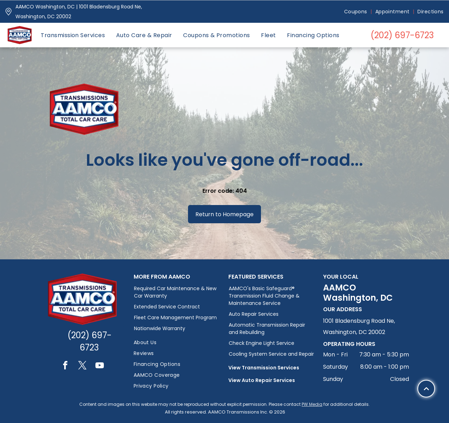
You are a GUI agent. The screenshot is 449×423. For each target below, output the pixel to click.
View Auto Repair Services (261, 380)
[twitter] (82, 366)
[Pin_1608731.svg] (8, 11)
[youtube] (99, 366)
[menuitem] (356, 11)
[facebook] (65, 366)
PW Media (312, 404)
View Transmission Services (263, 367)
